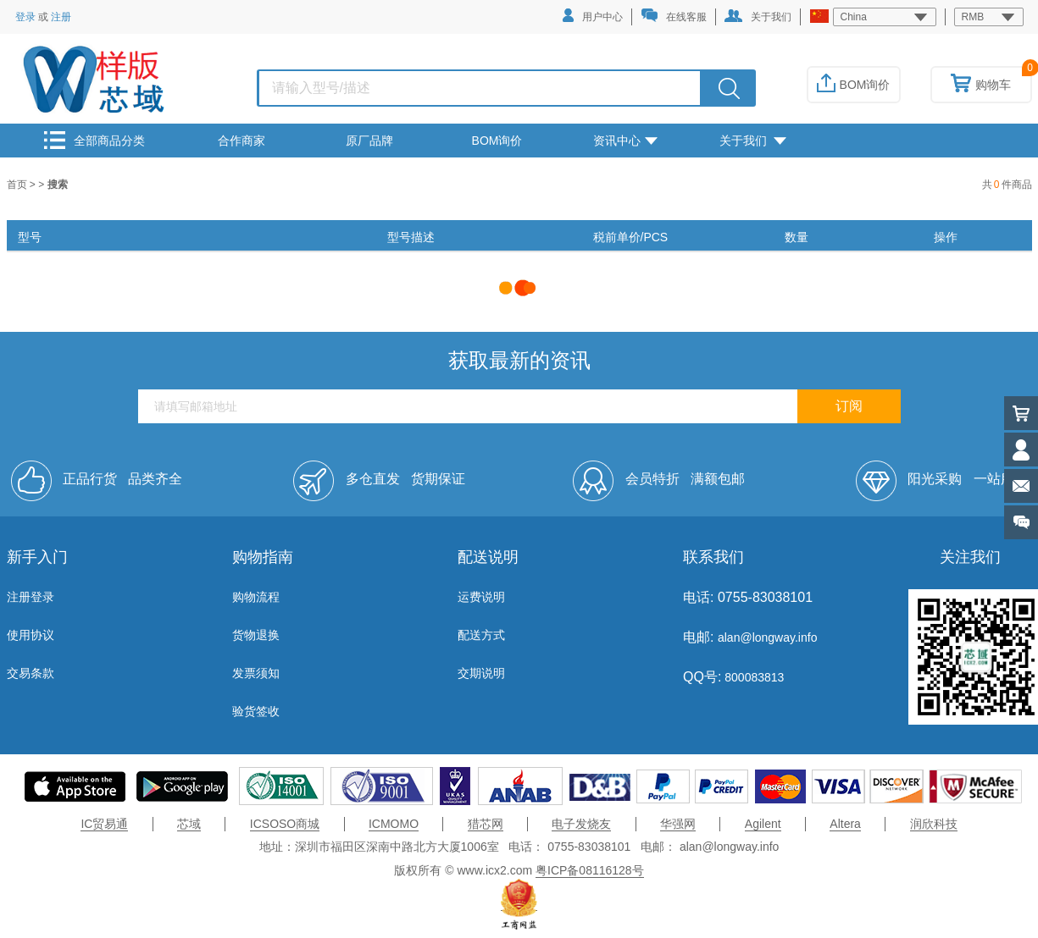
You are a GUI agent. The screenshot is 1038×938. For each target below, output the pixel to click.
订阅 (849, 406)
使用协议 (30, 635)
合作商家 (241, 140)
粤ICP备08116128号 (590, 870)
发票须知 (256, 673)
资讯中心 (625, 140)
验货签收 (256, 711)
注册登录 (30, 597)
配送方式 (481, 635)
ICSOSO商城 (284, 823)
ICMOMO (394, 823)
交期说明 (481, 673)
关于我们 (757, 16)
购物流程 (256, 597)
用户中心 (593, 15)
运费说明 (481, 597)
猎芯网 (485, 823)
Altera (845, 823)
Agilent (763, 823)
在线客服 (674, 15)
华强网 (678, 823)
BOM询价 (854, 84)
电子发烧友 (581, 823)
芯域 (189, 823)
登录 (25, 17)
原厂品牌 (369, 140)
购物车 (981, 84)
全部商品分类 (94, 140)
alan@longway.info (767, 637)
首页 (18, 184)
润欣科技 (934, 823)
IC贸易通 (104, 823)
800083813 (752, 677)
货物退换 (256, 635)
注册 (61, 17)
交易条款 (30, 673)
